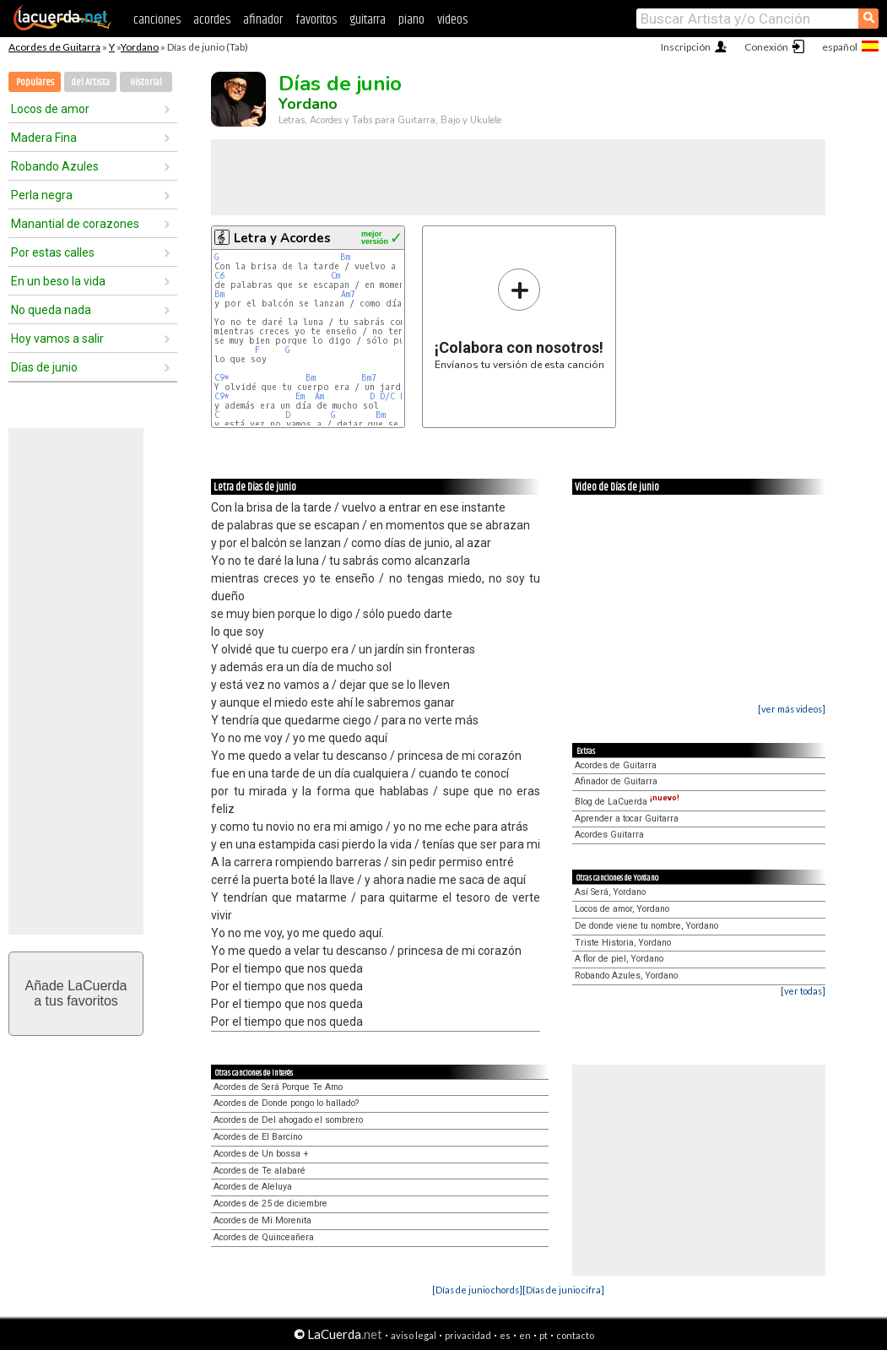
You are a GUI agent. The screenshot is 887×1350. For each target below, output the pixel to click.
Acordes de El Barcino (258, 1136)
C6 (219, 275)
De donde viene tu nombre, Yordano (646, 925)
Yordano (140, 47)
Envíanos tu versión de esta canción (519, 318)
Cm (335, 275)
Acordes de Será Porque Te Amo (278, 1087)
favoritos (316, 19)
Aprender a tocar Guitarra (627, 818)
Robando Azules (55, 166)
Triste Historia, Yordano (623, 942)
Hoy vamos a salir (57, 338)
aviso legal (413, 1335)
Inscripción (686, 47)
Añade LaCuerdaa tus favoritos (76, 993)
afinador (263, 19)
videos (452, 19)
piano (411, 19)
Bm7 (368, 377)
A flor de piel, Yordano (619, 958)
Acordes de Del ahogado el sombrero (288, 1119)
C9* (222, 377)
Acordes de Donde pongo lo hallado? (286, 1103)
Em (300, 396)
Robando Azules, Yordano (626, 975)
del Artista (90, 82)
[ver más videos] (791, 708)
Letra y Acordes (282, 238)
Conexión (766, 47)
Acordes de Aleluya (253, 1186)
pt (543, 1335)
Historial (146, 82)
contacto (575, 1335)
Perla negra (42, 195)
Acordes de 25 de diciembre (270, 1203)
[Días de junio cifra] (563, 1289)
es (505, 1335)
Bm (345, 257)
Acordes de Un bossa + (261, 1153)
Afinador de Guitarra (616, 781)
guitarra (367, 19)
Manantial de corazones (75, 223)
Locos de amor (50, 109)
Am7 (348, 294)
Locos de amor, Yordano (622, 908)
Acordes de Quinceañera (264, 1237)
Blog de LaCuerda (627, 801)
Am (319, 396)
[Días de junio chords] (477, 1289)
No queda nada (51, 310)
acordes (211, 19)
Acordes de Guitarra (54, 47)
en (525, 1335)
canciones (157, 19)
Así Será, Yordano (610, 891)
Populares (35, 82)
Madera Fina (44, 137)
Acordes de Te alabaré (260, 1170)
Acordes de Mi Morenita (262, 1220)
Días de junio (44, 367)
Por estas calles (53, 252)
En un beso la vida (58, 281)
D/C (387, 396)
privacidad (468, 1335)
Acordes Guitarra (609, 834)
